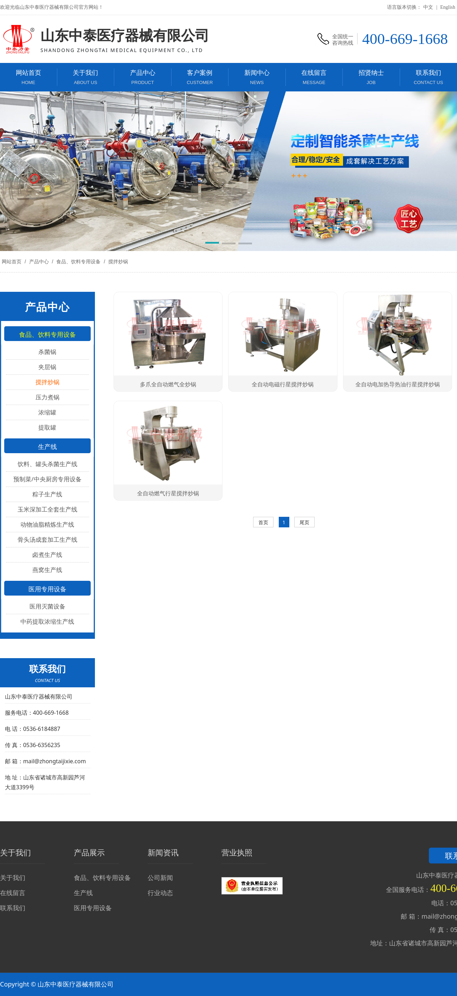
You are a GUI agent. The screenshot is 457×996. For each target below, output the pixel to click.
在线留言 (12, 892)
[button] (212, 244)
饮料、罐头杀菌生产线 (47, 464)
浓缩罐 (47, 412)
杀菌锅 (47, 352)
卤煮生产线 (47, 555)
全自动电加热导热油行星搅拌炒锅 (397, 384)
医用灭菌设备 (47, 606)
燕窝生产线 (47, 570)
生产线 (83, 892)
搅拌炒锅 (117, 261)
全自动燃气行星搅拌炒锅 (168, 493)
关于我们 (12, 877)
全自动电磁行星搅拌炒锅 (283, 384)
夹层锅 (47, 367)
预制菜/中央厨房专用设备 (47, 479)
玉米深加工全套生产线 (47, 509)
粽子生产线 (47, 494)
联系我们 (12, 908)
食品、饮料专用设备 (78, 261)
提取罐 (47, 427)
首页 (263, 522)
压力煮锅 (47, 397)
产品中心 (39, 261)
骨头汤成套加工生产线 (47, 539)
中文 (428, 7)
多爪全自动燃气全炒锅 (168, 384)
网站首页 (11, 261)
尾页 (304, 522)
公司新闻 (160, 877)
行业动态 (160, 892)
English (447, 7)
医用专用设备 (93, 908)
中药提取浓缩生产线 (47, 621)
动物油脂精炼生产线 (47, 524)
